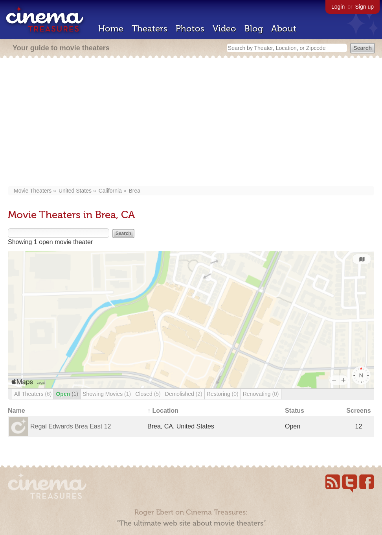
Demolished (183, 394)
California (110, 191)
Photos (190, 28)
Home (110, 28)
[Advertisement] (191, 123)
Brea (135, 191)
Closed (148, 394)
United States (75, 191)
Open (67, 394)
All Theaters (32, 394)
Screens (358, 410)
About (283, 28)
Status (294, 410)
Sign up (364, 7)
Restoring (223, 394)
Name (16, 410)
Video (224, 28)
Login (338, 7)
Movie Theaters (32, 191)
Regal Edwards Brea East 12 (70, 426)
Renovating (261, 394)
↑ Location (162, 410)
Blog (253, 28)
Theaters (149, 28)
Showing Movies (107, 394)
